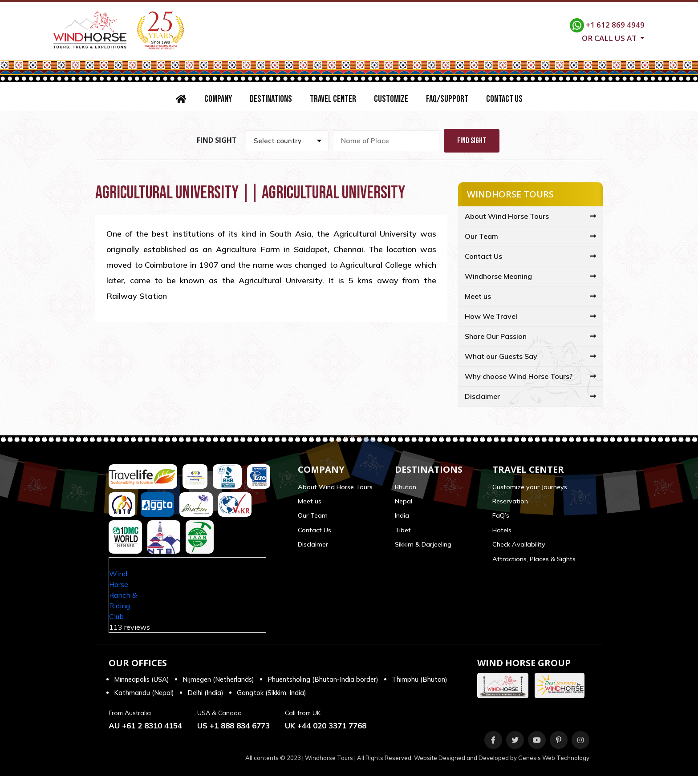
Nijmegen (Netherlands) (218, 679)
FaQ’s (500, 515)
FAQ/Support (447, 99)
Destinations (271, 99)
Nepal (403, 501)
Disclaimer (482, 396)
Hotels (501, 530)
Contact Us (504, 99)
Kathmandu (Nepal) (144, 692)
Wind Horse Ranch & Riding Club (123, 595)
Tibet (403, 530)
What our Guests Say (501, 356)
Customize (391, 99)
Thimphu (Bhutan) (419, 679)
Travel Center (333, 99)
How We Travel (491, 316)
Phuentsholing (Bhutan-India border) (323, 679)
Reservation (510, 501)
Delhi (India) (205, 692)
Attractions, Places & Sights (534, 559)
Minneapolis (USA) (141, 679)
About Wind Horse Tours (507, 216)
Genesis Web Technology (553, 757)
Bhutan (405, 487)
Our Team (481, 236)
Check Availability (518, 544)
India (402, 515)
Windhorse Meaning (498, 276)
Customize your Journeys (529, 487)
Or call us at (610, 37)
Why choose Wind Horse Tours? (518, 376)
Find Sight (471, 140)
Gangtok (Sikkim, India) (271, 692)
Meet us (478, 296)
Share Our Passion (496, 336)
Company (218, 99)
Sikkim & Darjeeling (423, 544)
